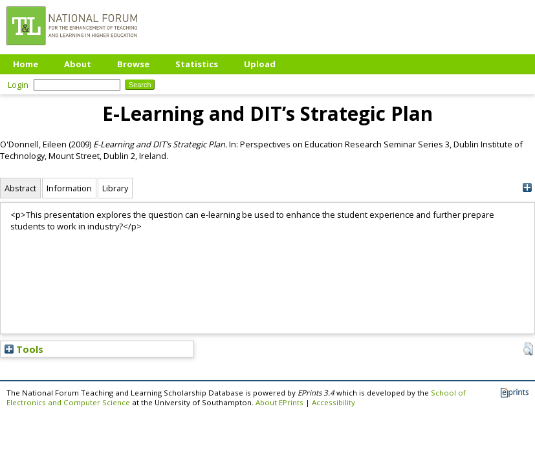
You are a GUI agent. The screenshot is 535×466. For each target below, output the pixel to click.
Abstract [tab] (20, 188)
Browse (133, 64)
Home (25, 64)
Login (18, 84)
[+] (527, 188)
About (77, 64)
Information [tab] (69, 188)
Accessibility (333, 402)
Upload (260, 64)
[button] (528, 349)
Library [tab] (115, 188)
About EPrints (279, 402)
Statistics (196, 64)
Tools (24, 349)
